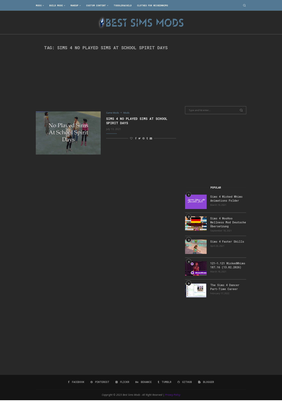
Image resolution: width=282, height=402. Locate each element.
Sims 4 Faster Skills (227, 242)
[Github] (185, 384)
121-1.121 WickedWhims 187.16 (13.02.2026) (226, 267)
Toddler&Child (123, 5)
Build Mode (56, 5)
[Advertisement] (106, 81)
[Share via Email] (151, 138)
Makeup (74, 5)
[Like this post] (131, 138)
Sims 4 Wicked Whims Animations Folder (227, 198)
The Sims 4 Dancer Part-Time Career (225, 289)
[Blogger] (206, 384)
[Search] (244, 5)
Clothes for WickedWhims (152, 5)
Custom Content (96, 5)
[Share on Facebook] (136, 138)
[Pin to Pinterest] (143, 138)
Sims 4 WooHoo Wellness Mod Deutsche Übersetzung (227, 222)
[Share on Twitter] (139, 138)
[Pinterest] (99, 384)
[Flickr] (122, 384)
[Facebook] (76, 384)
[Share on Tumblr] (147, 138)
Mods (39, 5)
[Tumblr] (164, 384)
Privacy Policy (172, 396)
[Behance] (143, 384)
